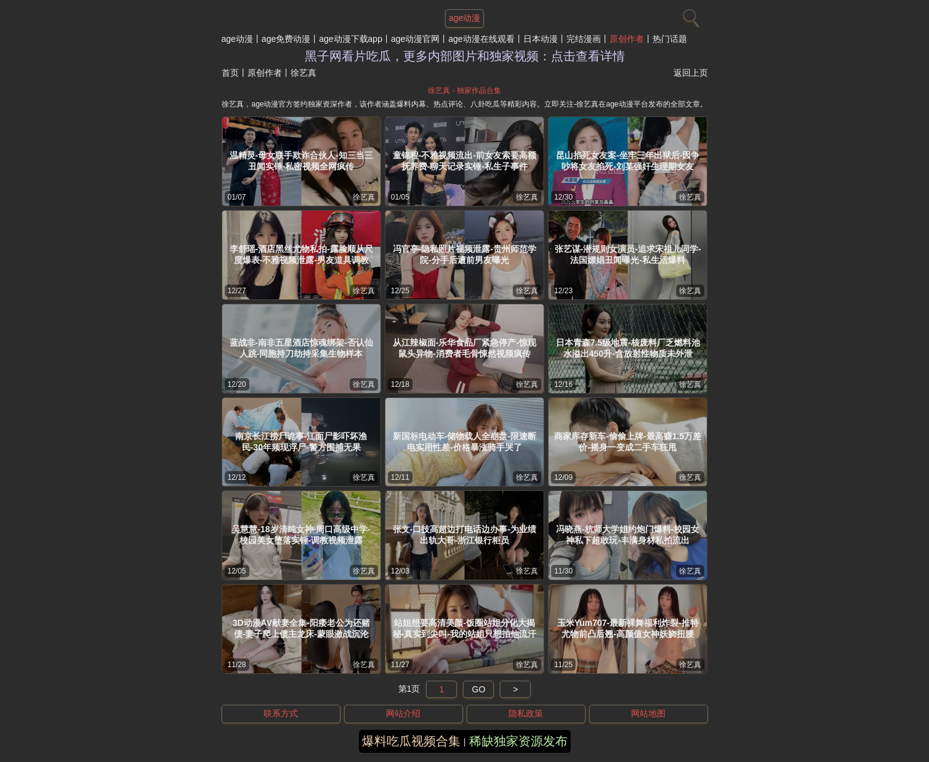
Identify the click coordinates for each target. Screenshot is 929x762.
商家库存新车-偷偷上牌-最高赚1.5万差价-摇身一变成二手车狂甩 (627, 441)
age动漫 (237, 39)
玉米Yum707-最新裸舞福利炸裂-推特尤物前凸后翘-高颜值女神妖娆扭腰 (628, 628)
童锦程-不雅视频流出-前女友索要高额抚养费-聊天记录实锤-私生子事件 (464, 160)
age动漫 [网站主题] (464, 18)
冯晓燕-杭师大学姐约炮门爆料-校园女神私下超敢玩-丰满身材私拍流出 (627, 534)
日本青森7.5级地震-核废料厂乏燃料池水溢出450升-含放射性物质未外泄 (628, 348)
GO (479, 689)
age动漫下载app (350, 39)
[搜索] (689, 15)
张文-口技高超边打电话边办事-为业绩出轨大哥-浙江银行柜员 (464, 534)
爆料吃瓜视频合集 (411, 741)
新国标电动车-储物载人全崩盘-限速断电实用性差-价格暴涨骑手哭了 (464, 441)
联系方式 (280, 713)
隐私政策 (526, 713)
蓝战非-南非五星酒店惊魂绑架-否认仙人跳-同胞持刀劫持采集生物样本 (301, 348)
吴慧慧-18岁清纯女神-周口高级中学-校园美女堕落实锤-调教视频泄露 (301, 534)
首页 (230, 73)
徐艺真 (364, 197)
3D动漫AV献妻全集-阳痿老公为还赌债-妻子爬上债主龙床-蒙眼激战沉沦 (301, 628)
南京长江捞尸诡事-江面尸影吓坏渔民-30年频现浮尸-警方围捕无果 (301, 441)
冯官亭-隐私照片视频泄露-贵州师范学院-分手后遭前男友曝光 (464, 254)
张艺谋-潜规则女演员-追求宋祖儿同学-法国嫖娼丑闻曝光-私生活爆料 (628, 254)
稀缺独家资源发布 (518, 741)
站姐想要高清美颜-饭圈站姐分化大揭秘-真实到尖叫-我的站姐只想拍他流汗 (464, 628)
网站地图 (648, 713)
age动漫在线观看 (481, 39)
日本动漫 (540, 39)
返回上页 (691, 73)
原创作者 (626, 39)
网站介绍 (403, 713)
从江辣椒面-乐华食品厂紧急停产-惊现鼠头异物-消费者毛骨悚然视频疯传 (464, 348)
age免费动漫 (286, 39)
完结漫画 (583, 39)
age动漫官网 (415, 39)
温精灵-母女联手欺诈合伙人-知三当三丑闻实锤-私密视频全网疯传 (301, 160)
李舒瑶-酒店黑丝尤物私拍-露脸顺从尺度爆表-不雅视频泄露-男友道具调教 (301, 254)
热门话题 (670, 39)
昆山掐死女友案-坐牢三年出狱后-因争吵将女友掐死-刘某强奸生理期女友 (627, 160)
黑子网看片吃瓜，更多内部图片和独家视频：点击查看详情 (465, 56)
